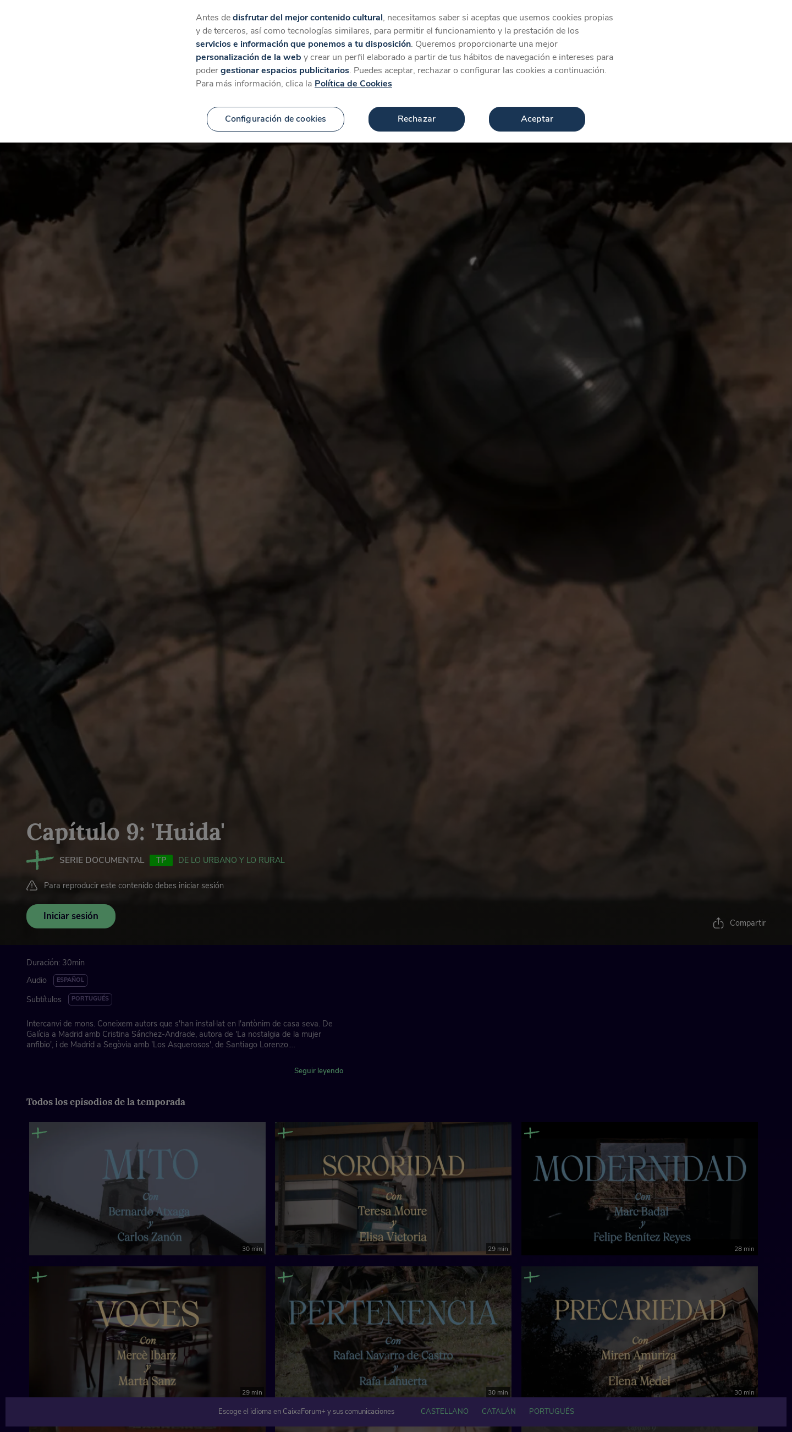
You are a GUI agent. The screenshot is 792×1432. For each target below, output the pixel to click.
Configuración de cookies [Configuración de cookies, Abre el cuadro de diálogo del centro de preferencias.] (276, 114)
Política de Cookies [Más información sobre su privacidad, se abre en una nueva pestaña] (353, 79)
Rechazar (417, 114)
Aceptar (537, 114)
